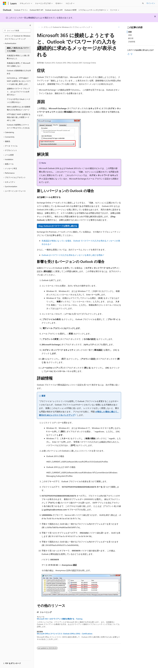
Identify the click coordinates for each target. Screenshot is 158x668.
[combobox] (17, 30)
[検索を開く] (142, 3)
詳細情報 (131, 41)
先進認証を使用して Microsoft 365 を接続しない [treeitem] (18, 64)
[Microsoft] (4, 3)
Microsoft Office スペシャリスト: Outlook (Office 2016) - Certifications (64, 634)
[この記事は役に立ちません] (131, 54)
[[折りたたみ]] (30, 25)
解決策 (130, 38)
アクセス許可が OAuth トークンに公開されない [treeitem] (18, 100)
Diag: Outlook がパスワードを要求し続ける (58, 226)
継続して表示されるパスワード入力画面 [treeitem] (18, 49)
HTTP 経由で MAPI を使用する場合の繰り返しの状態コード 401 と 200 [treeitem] (18, 117)
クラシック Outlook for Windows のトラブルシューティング (67, 27)
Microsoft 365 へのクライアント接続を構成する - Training (59, 619)
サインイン (150, 3)
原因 (130, 35)
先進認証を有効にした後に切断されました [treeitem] (18, 57)
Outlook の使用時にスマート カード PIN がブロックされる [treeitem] (18, 126)
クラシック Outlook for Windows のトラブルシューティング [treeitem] (17, 37)
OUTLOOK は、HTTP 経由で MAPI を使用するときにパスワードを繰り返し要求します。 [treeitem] (19, 81)
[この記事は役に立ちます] (128, 54)
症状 (130, 32)
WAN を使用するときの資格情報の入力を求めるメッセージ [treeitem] (18, 108)
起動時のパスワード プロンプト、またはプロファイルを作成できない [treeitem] (18, 91)
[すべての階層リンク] (39, 27)
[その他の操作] (119, 27)
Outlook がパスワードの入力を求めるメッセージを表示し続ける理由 (72, 255)
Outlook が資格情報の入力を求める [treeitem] (19, 72)
